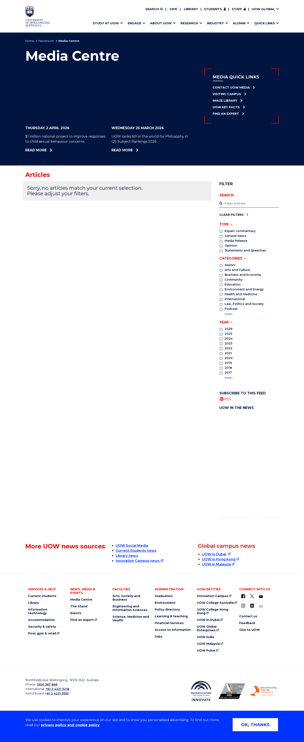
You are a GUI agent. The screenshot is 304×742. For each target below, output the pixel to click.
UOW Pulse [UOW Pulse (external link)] (206, 650)
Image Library (225, 100)
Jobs (158, 636)
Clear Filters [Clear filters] (231, 214)
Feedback (247, 623)
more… (229, 314)
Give (173, 9)
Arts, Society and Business (126, 597)
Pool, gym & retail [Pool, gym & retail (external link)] (42, 633)
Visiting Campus (227, 94)
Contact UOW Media (231, 87)
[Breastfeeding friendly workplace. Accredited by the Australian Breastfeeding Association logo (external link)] (263, 691)
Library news (127, 556)
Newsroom (46, 40)
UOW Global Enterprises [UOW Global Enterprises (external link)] (206, 628)
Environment (165, 603)
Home (29, 40)
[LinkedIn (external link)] (252, 606)
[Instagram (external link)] (243, 606)
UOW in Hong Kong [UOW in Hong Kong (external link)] (218, 559)
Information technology (37, 611)
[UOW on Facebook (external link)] (243, 596)
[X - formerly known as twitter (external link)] (252, 596)
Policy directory (167, 609)
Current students (42, 596)
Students (213, 9)
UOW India (205, 637)
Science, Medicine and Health (131, 618)
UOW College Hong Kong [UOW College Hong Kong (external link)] (212, 611)
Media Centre (81, 599)
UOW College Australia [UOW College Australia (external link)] (215, 603)
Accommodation (41, 620)
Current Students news (136, 551)
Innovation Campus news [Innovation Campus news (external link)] (138, 561)
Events (75, 613)
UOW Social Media (132, 546)
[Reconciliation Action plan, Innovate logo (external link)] (201, 691)
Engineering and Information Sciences (130, 608)
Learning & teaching (171, 616)
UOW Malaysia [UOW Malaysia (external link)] (208, 644)
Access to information (173, 630)
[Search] (154, 9)
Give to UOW (249, 630)
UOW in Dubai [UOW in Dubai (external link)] (214, 554)
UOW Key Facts (226, 107)
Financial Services (169, 623)
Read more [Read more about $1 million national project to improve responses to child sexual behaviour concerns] (46, 150)
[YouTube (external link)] (261, 596)
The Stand (78, 606)
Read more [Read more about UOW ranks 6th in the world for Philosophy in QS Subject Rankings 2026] (133, 150)
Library (191, 9)
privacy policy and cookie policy (70, 725)
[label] (249, 204)
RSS (227, 399)
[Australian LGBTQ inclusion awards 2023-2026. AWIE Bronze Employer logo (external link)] (232, 691)
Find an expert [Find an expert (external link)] (82, 620)
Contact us (248, 616)
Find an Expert (226, 114)
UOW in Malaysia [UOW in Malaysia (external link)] (216, 564)
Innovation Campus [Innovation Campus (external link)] (212, 596)
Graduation (164, 596)
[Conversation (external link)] (261, 606)
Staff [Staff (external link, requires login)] (237, 9)
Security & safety (42, 627)
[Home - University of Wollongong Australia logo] (37, 16)
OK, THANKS (255, 724)
